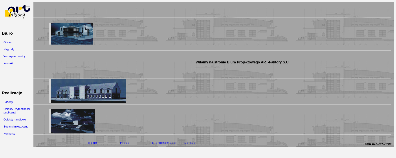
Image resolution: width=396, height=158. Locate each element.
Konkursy (9, 133)
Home (92, 142)
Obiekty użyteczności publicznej (17, 110)
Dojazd (190, 142)
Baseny (8, 102)
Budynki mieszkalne (16, 126)
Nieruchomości (164, 142)
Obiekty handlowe (15, 119)
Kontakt (8, 63)
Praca (125, 142)
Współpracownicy (15, 56)
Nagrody (9, 49)
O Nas (7, 42)
